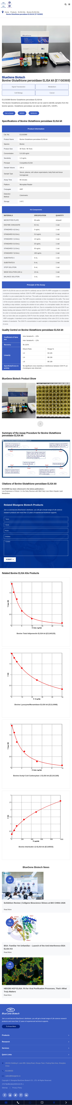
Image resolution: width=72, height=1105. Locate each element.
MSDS (22, 113)
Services (5, 1048)
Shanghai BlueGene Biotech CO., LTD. (24, 1080)
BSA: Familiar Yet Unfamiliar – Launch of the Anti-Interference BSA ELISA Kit (34, 947)
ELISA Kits (21, 12)
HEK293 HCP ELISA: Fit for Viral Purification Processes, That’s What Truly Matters (35, 990)
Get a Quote (9, 113)
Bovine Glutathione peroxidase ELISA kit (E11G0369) (24, 14)
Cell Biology (18, 93)
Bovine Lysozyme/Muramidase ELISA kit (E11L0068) (36, 705)
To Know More (11, 1026)
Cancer (52, 93)
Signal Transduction (18, 87)
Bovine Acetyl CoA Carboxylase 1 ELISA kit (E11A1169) (36, 776)
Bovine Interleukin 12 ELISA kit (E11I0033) (36, 847)
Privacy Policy (17, 1088)
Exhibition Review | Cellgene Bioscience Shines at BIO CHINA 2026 (34, 903)
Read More (8, 909)
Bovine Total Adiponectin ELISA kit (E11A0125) (36, 633)
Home (7, 12)
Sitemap (5, 1088)
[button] (40, 424)
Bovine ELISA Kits (33, 12)
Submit (10, 559)
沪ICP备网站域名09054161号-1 (13, 1084)
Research (6, 1042)
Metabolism (52, 87)
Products (13, 12)
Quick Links (7, 1055)
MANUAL (34, 113)
